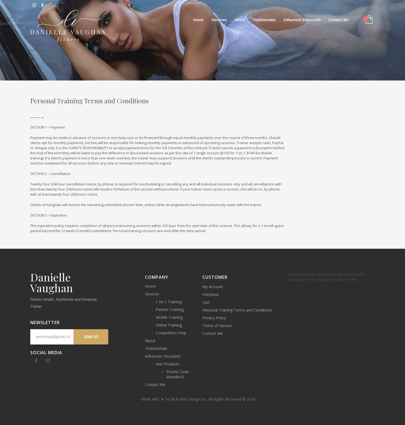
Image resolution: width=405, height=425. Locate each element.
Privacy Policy (214, 317)
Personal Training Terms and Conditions (237, 310)
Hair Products (167, 364)
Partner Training (170, 309)
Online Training (169, 325)
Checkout (210, 294)
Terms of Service (217, 325)
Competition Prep (171, 332)
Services (152, 293)
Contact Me (155, 384)
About (150, 340)
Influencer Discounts (163, 356)
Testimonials (156, 348)
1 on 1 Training (169, 301)
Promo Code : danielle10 (178, 374)
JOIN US (90, 337)
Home (150, 286)
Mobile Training (169, 317)
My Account (212, 286)
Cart (206, 302)
